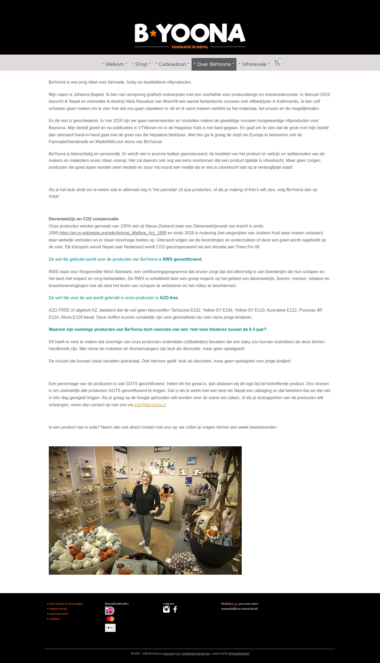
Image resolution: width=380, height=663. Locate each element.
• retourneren (57, 609)
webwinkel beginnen (196, 653)
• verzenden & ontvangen (65, 604)
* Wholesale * (254, 64)
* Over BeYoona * (214, 64)
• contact (53, 619)
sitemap (168, 653)
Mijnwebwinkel (239, 653)
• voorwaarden (57, 614)
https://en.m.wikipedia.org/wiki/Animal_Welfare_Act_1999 (113, 233)
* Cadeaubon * (172, 64)
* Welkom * (114, 64)
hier (235, 604)
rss (178, 653)
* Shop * (141, 64)
